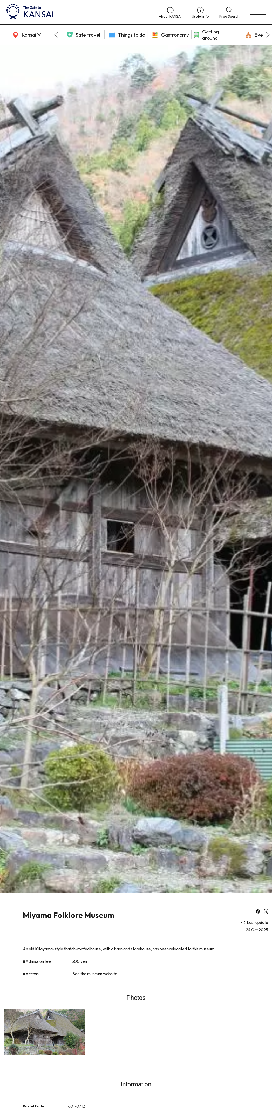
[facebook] (258, 912)
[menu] (258, 12)
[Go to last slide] (56, 35)
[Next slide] (268, 35)
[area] (26, 34)
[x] (266, 912)
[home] (77, 12)
